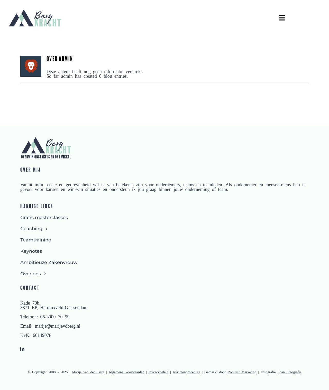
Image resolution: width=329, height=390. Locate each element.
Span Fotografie (289, 372)
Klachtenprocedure (186, 372)
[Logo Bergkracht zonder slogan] (35, 10)
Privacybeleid (158, 372)
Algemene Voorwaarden (126, 372)
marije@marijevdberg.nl (56, 325)
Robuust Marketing (242, 372)
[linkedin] (22, 349)
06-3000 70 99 (54, 316)
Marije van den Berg (88, 372)
